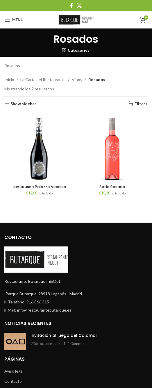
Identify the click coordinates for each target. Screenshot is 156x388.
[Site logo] (76, 19)
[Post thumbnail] (15, 341)
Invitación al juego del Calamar (64, 335)
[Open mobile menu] (13, 20)
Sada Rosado (112, 186)
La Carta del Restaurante (43, 79)
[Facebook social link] (71, 5)
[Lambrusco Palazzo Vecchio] (39, 147)
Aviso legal (14, 371)
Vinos (77, 79)
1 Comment (77, 343)
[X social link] (79, 5)
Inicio (9, 79)
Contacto (13, 381)
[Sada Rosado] (112, 147)
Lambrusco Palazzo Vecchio (39, 186)
